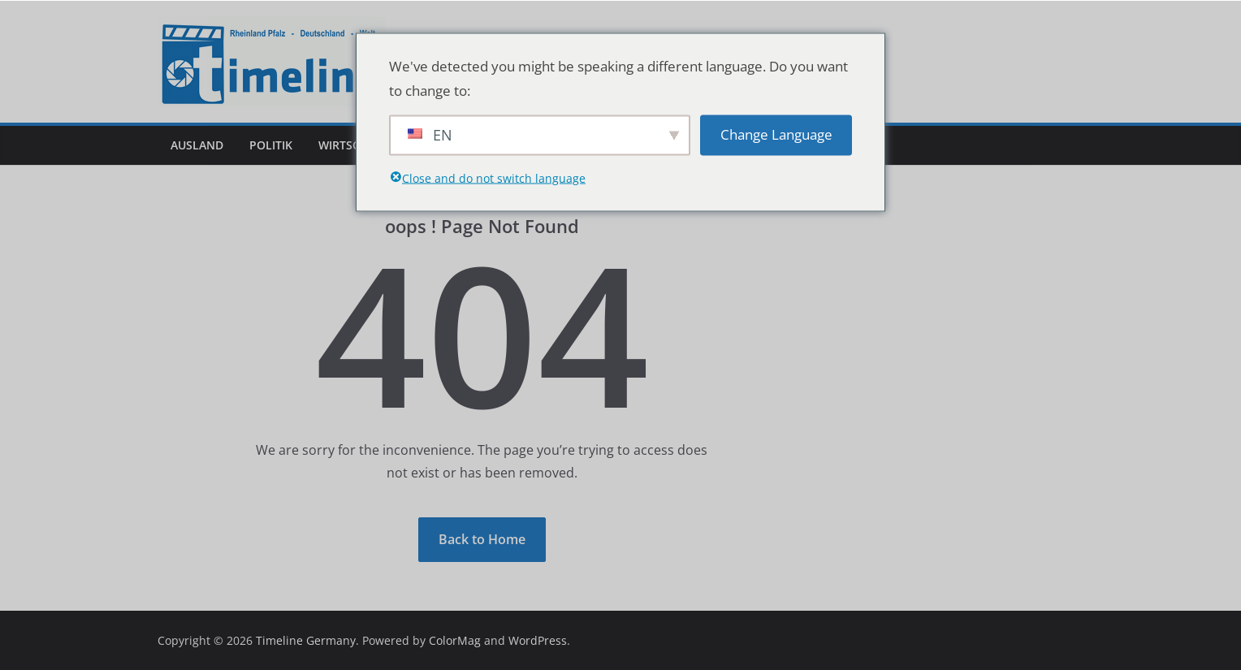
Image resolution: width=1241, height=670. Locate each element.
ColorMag (455, 640)
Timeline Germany (306, 640)
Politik (270, 145)
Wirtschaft (353, 145)
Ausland (197, 145)
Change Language (776, 134)
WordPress (537, 640)
